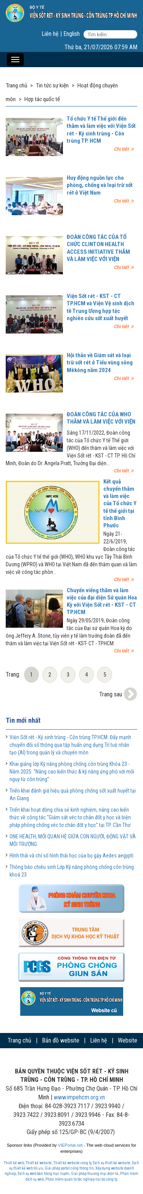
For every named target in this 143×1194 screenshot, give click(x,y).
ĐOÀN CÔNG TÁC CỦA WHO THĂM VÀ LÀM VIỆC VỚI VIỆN (101, 418)
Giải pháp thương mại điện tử (95, 1173)
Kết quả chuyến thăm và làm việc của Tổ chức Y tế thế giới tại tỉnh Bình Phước (120, 503)
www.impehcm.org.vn (79, 1097)
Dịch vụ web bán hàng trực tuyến (43, 1173)
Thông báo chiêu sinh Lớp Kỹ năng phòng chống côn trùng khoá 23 (72, 871)
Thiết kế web (14, 1163)
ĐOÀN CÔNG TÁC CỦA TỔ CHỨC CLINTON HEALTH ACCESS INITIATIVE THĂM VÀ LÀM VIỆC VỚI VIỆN (98, 248)
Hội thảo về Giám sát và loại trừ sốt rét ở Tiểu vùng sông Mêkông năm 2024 (100, 362)
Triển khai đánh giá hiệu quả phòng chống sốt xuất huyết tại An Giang (73, 794)
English (71, 33)
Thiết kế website (39, 1163)
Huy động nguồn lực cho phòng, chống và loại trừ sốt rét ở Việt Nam (100, 185)
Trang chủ (19, 1040)
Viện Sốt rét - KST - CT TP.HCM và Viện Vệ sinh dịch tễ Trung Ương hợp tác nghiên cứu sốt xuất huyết (100, 307)
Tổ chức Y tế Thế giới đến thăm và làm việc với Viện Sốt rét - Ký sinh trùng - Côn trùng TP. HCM (101, 129)
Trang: (13, 674)
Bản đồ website (60, 1040)
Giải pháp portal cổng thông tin (69, 1168)
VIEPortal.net (70, 1145)
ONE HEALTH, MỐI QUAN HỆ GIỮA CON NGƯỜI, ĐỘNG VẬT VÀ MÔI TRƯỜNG (73, 840)
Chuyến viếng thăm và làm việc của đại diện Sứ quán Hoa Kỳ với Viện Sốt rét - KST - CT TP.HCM (102, 601)
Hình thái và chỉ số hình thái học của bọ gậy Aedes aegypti (71, 855)
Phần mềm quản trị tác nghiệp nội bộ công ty (81, 1179)
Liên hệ (50, 33)
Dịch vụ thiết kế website (111, 1163)
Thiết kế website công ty (72, 1163)
